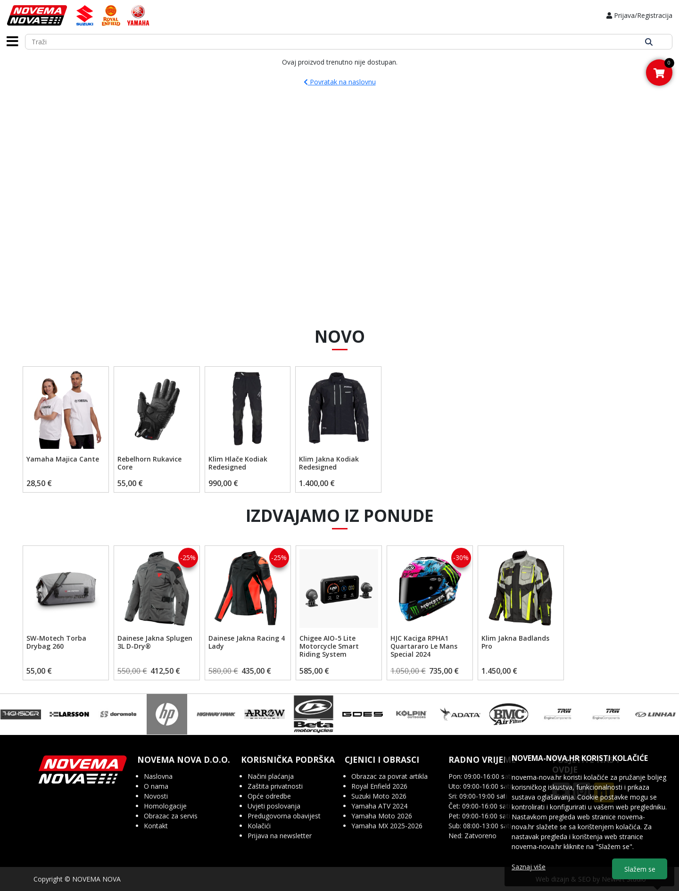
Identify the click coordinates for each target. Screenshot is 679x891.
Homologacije (165, 805)
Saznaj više (529, 866)
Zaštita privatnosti (275, 786)
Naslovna (158, 776)
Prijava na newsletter (280, 835)
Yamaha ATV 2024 (379, 805)
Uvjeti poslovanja (274, 805)
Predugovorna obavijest (284, 815)
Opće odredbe (269, 796)
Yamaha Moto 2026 (381, 815)
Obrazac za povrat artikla (389, 776)
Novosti (156, 796)
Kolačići (259, 825)
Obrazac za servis (171, 815)
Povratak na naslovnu (340, 81)
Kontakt (156, 825)
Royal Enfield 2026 (379, 786)
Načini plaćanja (271, 776)
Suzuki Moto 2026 (378, 796)
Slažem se (639, 869)
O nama (156, 786)
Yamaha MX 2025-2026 (386, 825)
